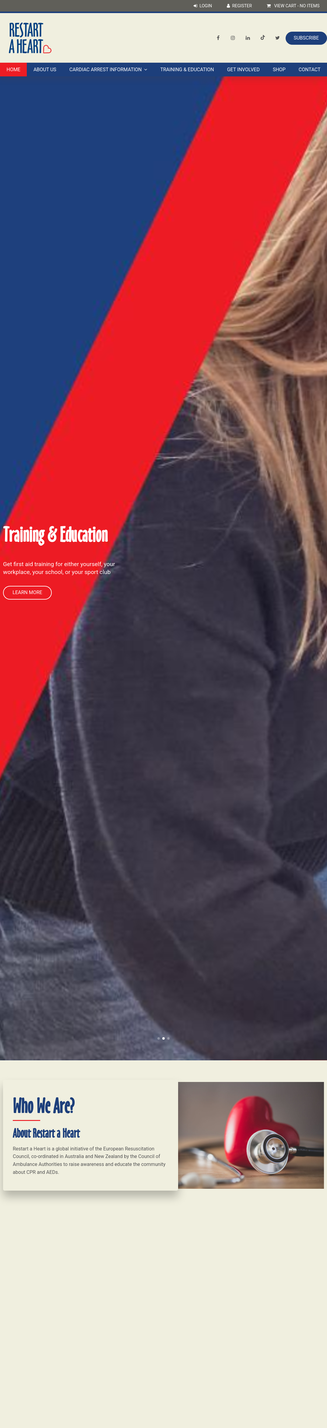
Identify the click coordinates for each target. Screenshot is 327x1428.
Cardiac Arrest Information (105, 69)
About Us (44, 69)
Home (13, 69)
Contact (310, 69)
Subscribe (306, 38)
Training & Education (187, 69)
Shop (279, 69)
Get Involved (243, 69)
